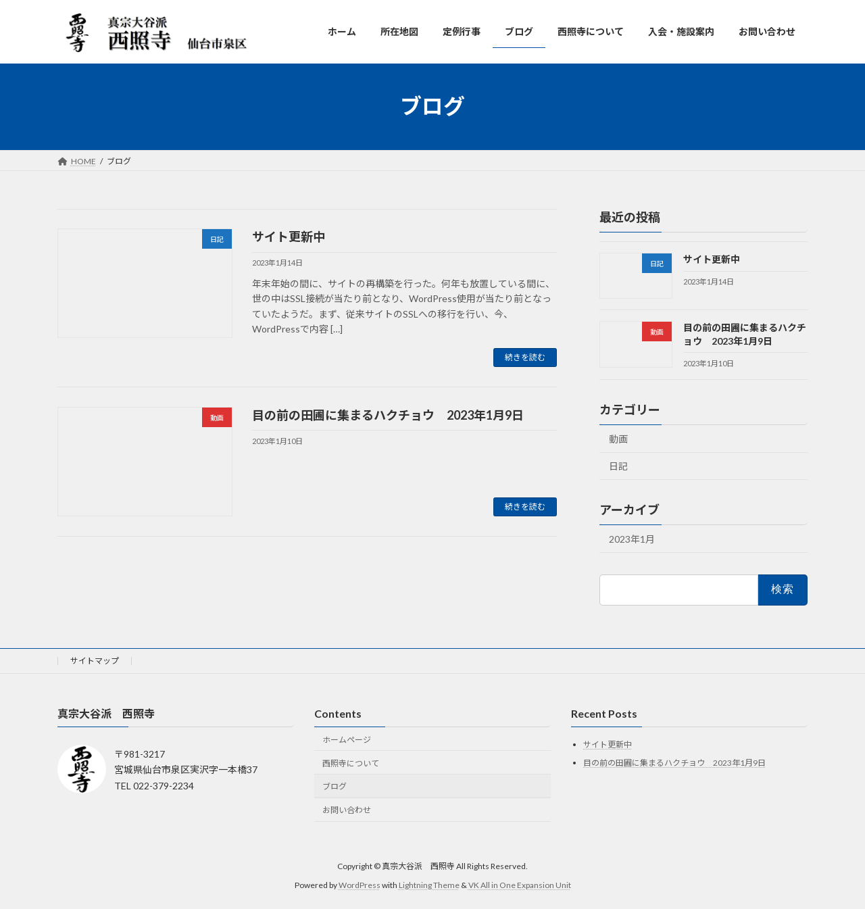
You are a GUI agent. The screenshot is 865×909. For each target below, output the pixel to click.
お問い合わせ (346, 810)
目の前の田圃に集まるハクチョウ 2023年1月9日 (388, 415)
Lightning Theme (429, 885)
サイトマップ (94, 661)
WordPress (359, 885)
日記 (618, 466)
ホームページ (346, 740)
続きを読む (525, 357)
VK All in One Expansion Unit (519, 885)
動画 (618, 438)
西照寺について (350, 763)
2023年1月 (632, 539)
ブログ (334, 787)
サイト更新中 (288, 236)
